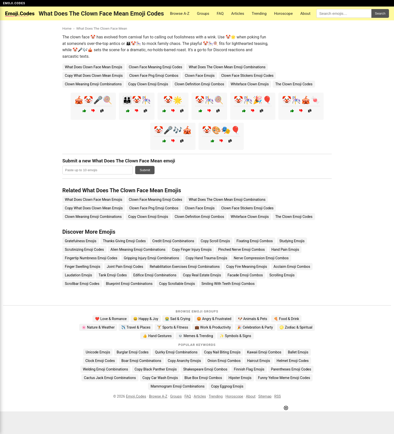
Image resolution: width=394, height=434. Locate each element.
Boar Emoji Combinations (141, 361)
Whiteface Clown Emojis (250, 84)
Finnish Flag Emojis (249, 369)
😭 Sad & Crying (177, 319)
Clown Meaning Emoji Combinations (93, 84)
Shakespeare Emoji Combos (205, 369)
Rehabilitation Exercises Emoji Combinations (185, 267)
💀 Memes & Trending (195, 336)
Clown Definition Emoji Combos (199, 84)
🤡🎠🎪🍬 (301, 100)
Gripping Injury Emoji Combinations (151, 258)
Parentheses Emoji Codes (291, 369)
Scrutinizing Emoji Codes (84, 249)
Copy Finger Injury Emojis (192, 249)
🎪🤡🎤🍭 (93, 100)
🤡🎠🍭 (209, 100)
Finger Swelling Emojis (82, 267)
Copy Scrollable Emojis (177, 284)
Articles (237, 13)
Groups (203, 13)
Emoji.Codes (136, 396)
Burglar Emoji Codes (133, 352)
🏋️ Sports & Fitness (172, 327)
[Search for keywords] (343, 13)
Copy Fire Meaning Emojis (246, 267)
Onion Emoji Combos (224, 361)
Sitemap (265, 396)
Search (380, 13)
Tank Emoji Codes (112, 275)
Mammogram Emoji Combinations (178, 386)
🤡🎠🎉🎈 (253, 100)
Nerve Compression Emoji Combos (261, 258)
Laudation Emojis (78, 275)
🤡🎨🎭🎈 (221, 130)
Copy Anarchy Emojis (184, 361)
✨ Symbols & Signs (235, 336)
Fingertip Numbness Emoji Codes (91, 258)
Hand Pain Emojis (285, 249)
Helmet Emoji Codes (293, 361)
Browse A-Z (179, 13)
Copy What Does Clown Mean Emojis (94, 76)
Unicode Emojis (98, 352)
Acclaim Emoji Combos (292, 267)
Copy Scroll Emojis (215, 241)
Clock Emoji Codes (100, 361)
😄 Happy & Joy (145, 319)
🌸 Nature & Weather (98, 327)
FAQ (220, 13)
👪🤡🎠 (136, 100)
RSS (277, 396)
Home (67, 28)
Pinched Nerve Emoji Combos (241, 249)
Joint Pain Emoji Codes (125, 267)
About (305, 13)
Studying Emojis (292, 241)
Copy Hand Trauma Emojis (206, 258)
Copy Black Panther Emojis (155, 369)
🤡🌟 (172, 100)
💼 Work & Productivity (213, 327)
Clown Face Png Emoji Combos (153, 76)
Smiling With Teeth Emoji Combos (228, 284)
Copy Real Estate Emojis (202, 275)
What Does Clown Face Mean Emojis (93, 67)
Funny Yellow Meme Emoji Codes (284, 378)
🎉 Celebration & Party (255, 327)
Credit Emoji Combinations (173, 241)
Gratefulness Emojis (80, 241)
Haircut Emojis (258, 361)
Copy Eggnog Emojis (227, 386)
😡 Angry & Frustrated (214, 319)
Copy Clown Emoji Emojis (148, 84)
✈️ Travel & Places (136, 327)
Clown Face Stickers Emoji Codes (247, 76)
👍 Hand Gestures (157, 336)
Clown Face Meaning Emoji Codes (155, 67)
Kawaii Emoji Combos (264, 352)
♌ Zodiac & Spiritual (295, 327)
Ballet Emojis (298, 352)
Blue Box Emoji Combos (203, 378)
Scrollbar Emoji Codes (82, 284)
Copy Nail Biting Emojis (222, 352)
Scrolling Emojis (281, 275)
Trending (259, 13)
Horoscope (283, 13)
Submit (145, 170)
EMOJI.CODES (14, 3)
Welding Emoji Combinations (105, 369)
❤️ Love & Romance (111, 319)
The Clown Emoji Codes (293, 84)
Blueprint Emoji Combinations (129, 284)
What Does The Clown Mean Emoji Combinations (227, 67)
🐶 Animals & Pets (252, 319)
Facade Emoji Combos (245, 275)
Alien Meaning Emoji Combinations (138, 249)
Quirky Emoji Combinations (176, 352)
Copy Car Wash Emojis (160, 378)
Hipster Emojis (239, 378)
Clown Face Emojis (200, 76)
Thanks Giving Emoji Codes (124, 241)
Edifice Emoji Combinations (154, 275)
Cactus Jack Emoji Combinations (110, 378)
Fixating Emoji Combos (254, 241)
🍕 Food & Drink (286, 319)
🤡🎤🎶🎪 (173, 130)
